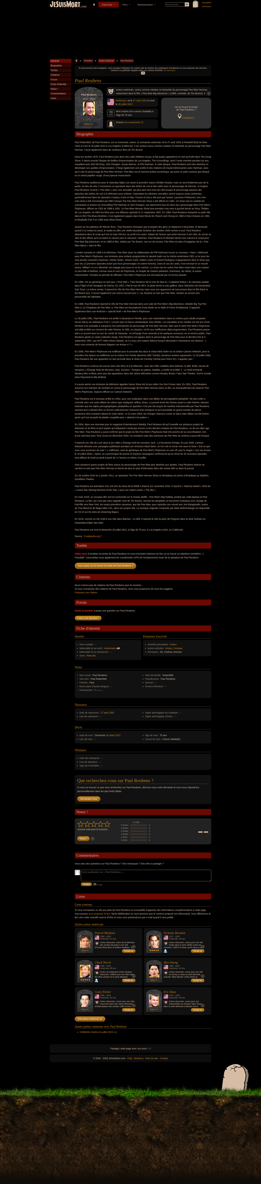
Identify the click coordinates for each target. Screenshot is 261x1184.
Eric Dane (170, 992)
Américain (121, 100)
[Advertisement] (130, 34)
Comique (177, 648)
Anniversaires (145, 4)
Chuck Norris (103, 962)
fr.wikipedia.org (92, 536)
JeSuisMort (65, 4)
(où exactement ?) (133, 122)
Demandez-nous (88, 799)
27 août (137, 100)
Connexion (206, 6)
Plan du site (152, 1058)
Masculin (91, 655)
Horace (94, 267)
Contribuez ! (188, 118)
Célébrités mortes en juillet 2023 (96, 1032)
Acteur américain (106, 61)
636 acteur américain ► (90, 1019)
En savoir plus (169, 70)
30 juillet (122, 104)
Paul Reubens (127, 61)
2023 (129, 104)
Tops (125, 4)
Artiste (168, 648)
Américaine (110, 648)
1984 (171, 966)
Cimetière (107, 4)
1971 (171, 936)
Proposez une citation (86, 592)
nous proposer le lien (99, 913)
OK (142, 73)
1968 (102, 936)
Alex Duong (171, 962)
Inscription (206, 2)
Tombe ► (128, 951)
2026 (108, 936)
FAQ (129, 1058)
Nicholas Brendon (174, 933)
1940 (102, 966)
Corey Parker (103, 992)
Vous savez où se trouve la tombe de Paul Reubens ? (105, 565)
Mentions (138, 1058)
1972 (171, 995)
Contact (164, 1058)
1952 (144, 100)
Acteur (173, 644)
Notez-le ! (89, 124)
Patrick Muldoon (105, 933)
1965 (102, 995)
